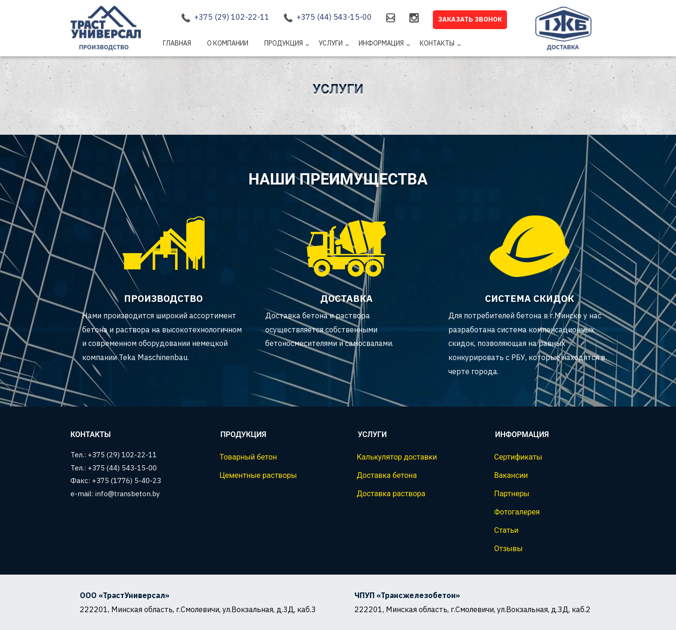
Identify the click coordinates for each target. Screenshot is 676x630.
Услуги (331, 43)
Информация (381, 43)
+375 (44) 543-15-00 (334, 17)
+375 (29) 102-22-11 (231, 17)
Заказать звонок (470, 19)
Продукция (283, 43)
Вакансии (511, 475)
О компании (227, 43)
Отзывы (508, 548)
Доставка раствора (391, 493)
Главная (177, 43)
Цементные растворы (258, 475)
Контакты (437, 43)
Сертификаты (518, 457)
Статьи (506, 530)
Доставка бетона (387, 475)
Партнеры (512, 493)
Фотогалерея (517, 511)
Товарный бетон (248, 457)
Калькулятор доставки (397, 457)
